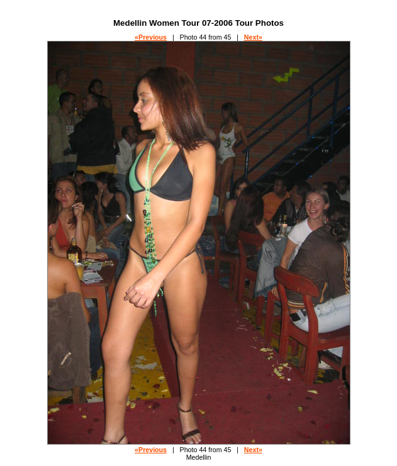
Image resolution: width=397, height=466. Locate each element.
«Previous (151, 37)
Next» (253, 37)
